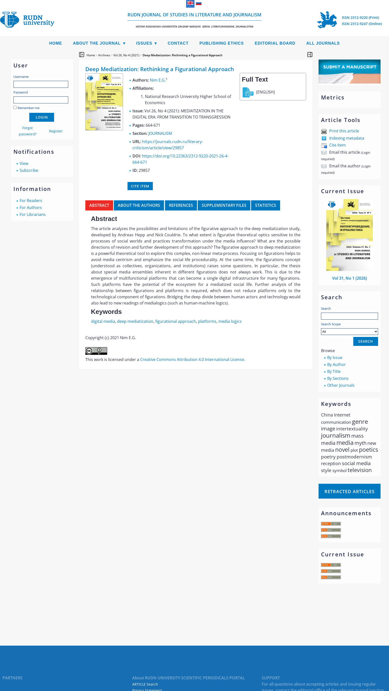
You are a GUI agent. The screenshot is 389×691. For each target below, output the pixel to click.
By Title (334, 371)
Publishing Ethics (221, 43)
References (181, 205)
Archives (104, 55)
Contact (178, 43)
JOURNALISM (160, 133)
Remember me (28, 108)
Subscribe (29, 170)
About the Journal (97, 43)
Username (21, 76)
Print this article (344, 131)
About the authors (139, 205)
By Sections (338, 378)
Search (326, 308)
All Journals (323, 43)
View (24, 163)
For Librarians (33, 214)
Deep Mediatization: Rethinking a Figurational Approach (183, 55)
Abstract (99, 205)
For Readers (31, 200)
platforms (207, 321)
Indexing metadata (346, 138)
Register (56, 131)
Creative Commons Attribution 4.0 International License (192, 359)
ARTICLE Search (145, 684)
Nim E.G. (158, 80)
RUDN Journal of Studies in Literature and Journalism (194, 20)
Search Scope (349, 328)
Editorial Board (275, 43)
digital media (103, 321)
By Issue (334, 357)
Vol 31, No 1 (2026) (349, 278)
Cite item (337, 145)
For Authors (31, 207)
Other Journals (341, 385)
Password (20, 92)
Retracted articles (349, 491)
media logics (230, 321)
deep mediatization (135, 321)
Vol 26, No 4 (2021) (126, 55)
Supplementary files (224, 205)
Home (55, 43)
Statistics (265, 205)
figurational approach (175, 321)
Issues (144, 43)
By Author (336, 364)
